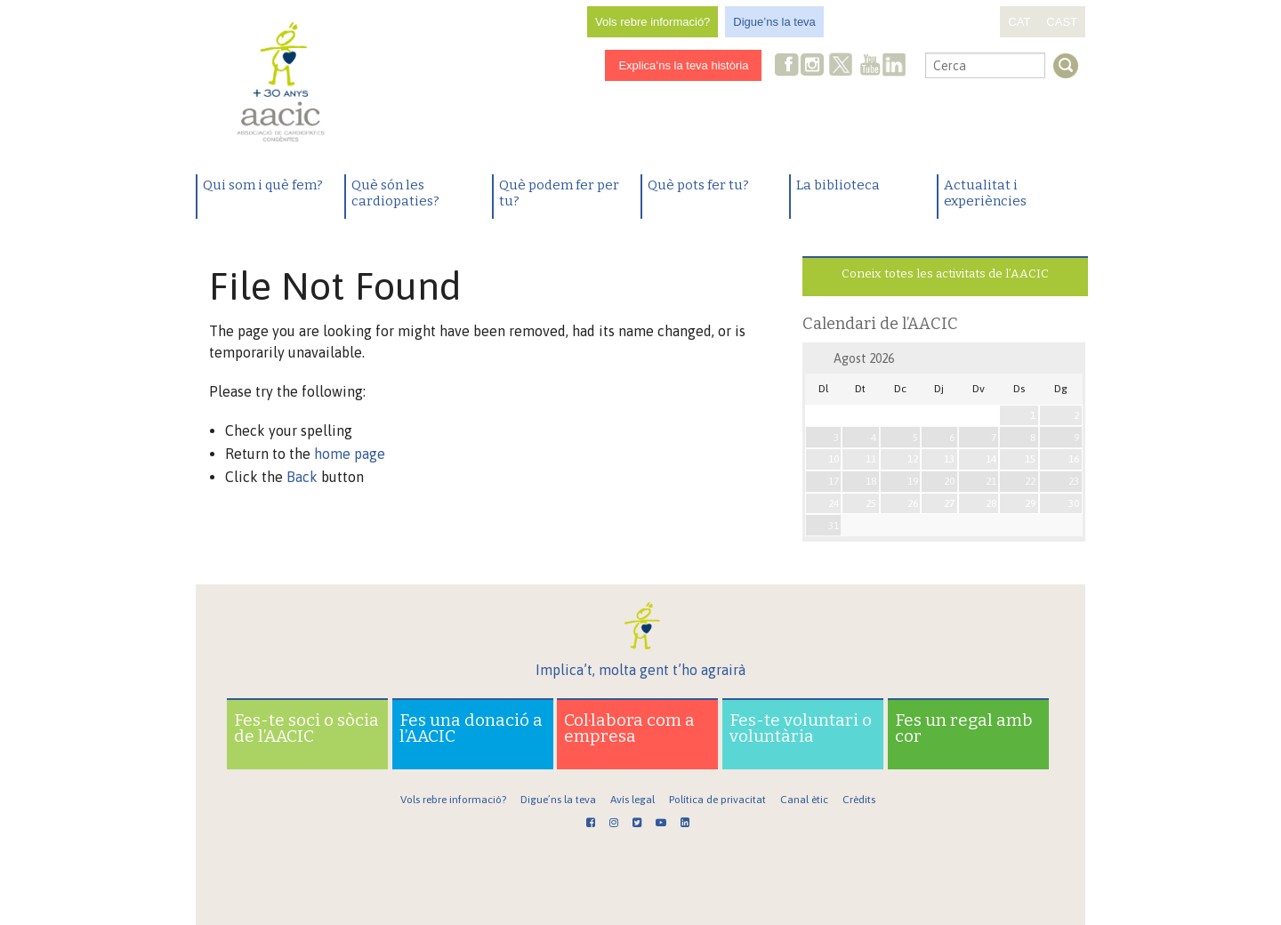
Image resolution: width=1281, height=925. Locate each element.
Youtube (870, 66)
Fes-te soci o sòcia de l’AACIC (306, 728)
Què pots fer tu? (698, 185)
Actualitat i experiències (985, 193)
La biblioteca (838, 185)
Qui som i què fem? (263, 185)
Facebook (787, 66)
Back (302, 477)
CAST (1061, 21)
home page (349, 454)
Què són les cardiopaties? (395, 193)
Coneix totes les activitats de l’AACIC (945, 273)
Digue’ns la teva (774, 21)
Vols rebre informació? (652, 21)
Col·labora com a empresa (629, 728)
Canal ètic (804, 799)
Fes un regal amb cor (964, 728)
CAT (1019, 21)
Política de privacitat (717, 799)
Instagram (814, 66)
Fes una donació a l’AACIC (471, 728)
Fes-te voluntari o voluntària (800, 728)
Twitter (841, 66)
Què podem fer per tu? (559, 193)
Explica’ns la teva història (683, 65)
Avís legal (632, 799)
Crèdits (858, 799)
